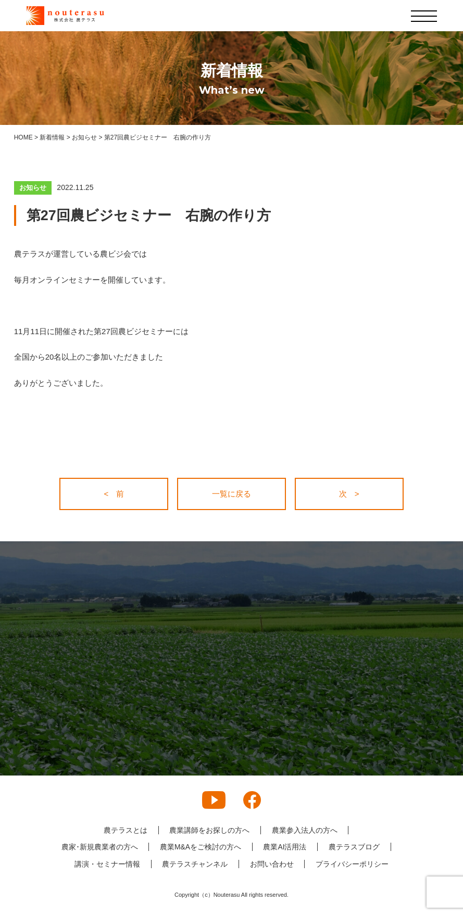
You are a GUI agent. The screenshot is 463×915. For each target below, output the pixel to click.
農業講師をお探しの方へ (209, 830)
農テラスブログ (354, 847)
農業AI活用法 (285, 847)
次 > (349, 493)
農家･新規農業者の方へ (98, 847)
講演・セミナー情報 (107, 864)
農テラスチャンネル (195, 864)
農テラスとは (125, 830)
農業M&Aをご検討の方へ (200, 847)
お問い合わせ (272, 864)
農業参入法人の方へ (304, 830)
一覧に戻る (231, 493)
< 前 (114, 493)
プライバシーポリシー (352, 864)
